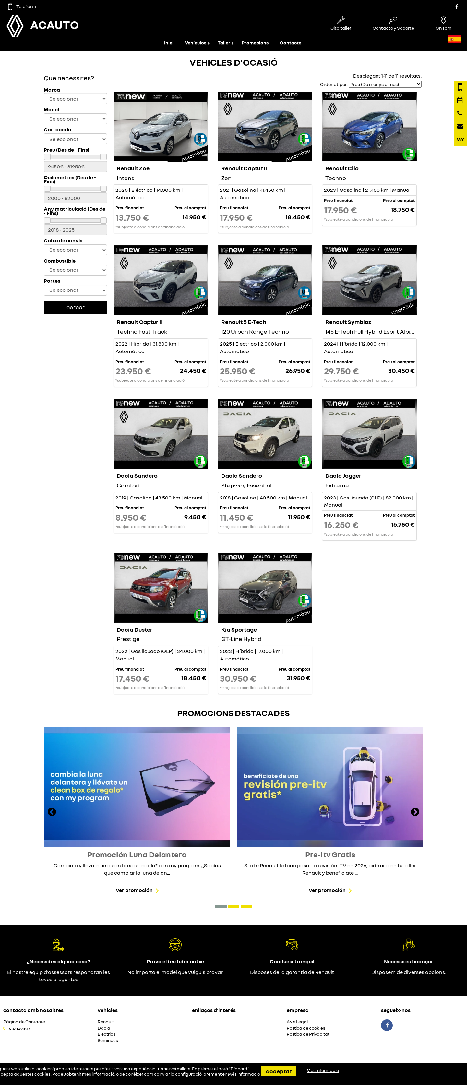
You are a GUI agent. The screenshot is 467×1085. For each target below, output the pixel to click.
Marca (52, 90)
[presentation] (52, 813)
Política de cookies (306, 1028)
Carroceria (57, 130)
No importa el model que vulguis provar (175, 972)
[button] (221, 907)
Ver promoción (134, 890)
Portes (52, 281)
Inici (169, 42)
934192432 (19, 1028)
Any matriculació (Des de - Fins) (74, 211)
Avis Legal (297, 1021)
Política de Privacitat (308, 1034)
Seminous (108, 1040)
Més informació (244, 1074)
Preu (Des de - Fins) (66, 150)
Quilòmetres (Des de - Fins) (70, 179)
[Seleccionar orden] (385, 84)
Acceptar (279, 1071)
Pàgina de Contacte (24, 1021)
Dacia (104, 1028)
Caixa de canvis (63, 241)
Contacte (290, 42)
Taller (224, 42)
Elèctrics (106, 1034)
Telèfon (20, 6)
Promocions (255, 42)
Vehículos (195, 42)
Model (51, 109)
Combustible (60, 261)
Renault (106, 1021)
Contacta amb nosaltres (33, 1010)
